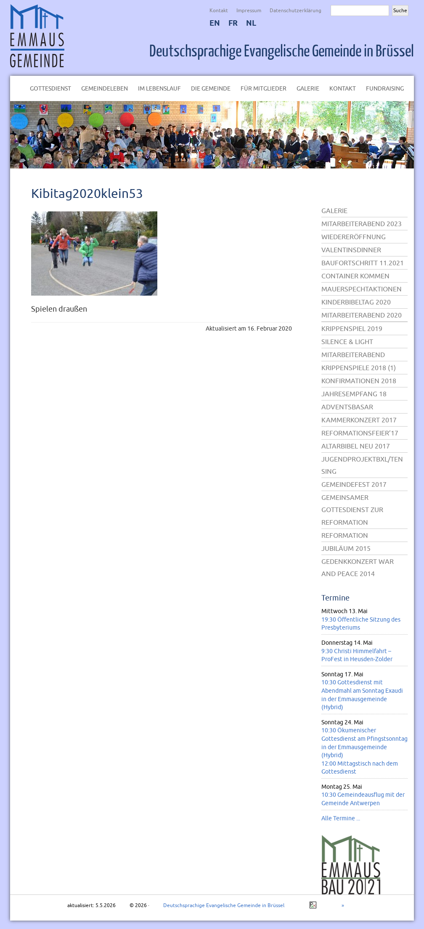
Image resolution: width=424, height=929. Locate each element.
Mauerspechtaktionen (361, 289)
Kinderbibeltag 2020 (356, 302)
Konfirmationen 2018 (358, 380)
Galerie (308, 88)
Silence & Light (347, 341)
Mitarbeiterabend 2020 (361, 315)
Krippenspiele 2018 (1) (358, 367)
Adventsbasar (347, 407)
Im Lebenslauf (159, 88)
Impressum (248, 10)
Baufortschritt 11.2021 (362, 263)
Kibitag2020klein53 (87, 193)
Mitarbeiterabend (353, 354)
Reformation (344, 535)
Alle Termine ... (340, 818)
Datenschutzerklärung (295, 10)
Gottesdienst (50, 88)
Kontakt (218, 10)
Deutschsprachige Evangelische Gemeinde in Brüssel (281, 51)
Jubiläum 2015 (346, 548)
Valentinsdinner (351, 250)
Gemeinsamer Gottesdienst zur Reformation (352, 510)
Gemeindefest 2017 (354, 484)
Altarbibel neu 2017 (355, 446)
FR (233, 23)
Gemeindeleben (104, 88)
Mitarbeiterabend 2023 (361, 223)
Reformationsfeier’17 (359, 433)
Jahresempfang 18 (354, 394)
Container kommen (355, 276)
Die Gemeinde (211, 88)
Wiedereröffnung (353, 236)
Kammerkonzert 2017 (359, 420)
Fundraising (385, 88)
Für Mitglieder (263, 88)
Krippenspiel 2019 (351, 328)
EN (214, 23)
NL (251, 23)
